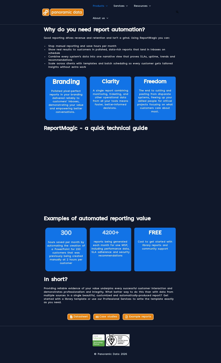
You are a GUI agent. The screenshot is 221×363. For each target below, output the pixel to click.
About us (100, 18)
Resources (141, 6)
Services (120, 6)
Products (100, 6)
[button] (105, 6)
